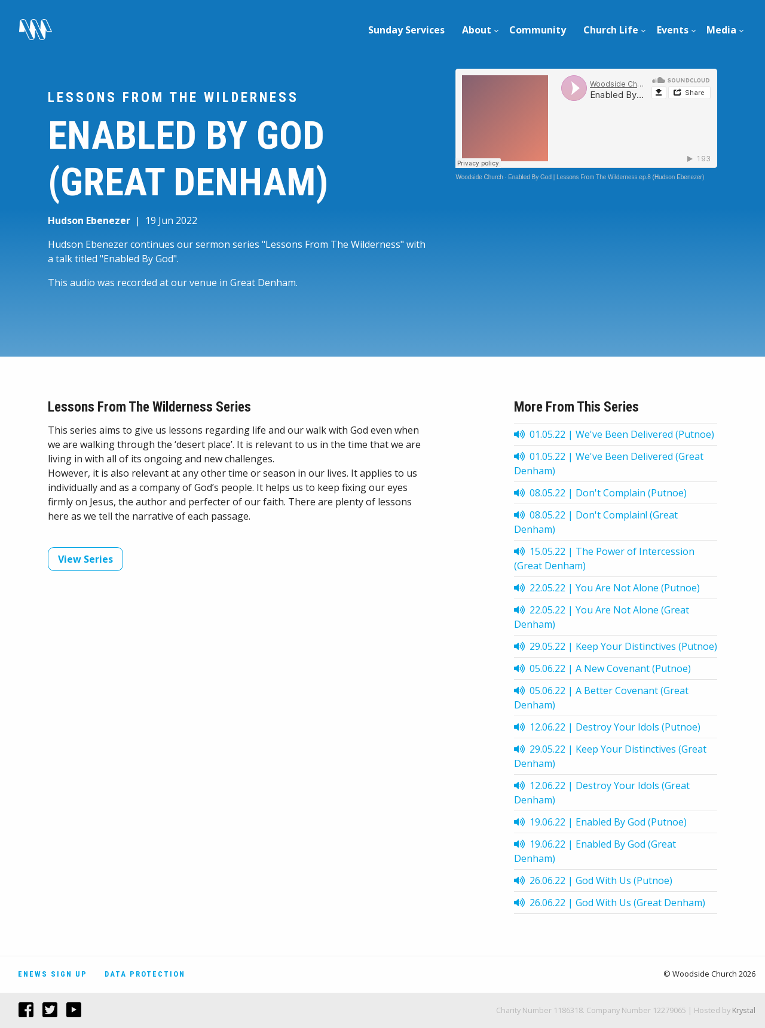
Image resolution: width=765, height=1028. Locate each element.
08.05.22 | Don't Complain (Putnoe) (600, 492)
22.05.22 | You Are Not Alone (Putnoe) (607, 587)
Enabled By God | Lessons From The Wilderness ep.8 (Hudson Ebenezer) (606, 177)
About (476, 29)
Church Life (610, 29)
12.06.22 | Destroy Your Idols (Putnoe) (607, 727)
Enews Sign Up (52, 973)
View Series (85, 559)
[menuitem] (407, 29)
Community (537, 29)
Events (672, 29)
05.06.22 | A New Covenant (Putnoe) (602, 668)
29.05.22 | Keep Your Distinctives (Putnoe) (615, 646)
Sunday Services (406, 29)
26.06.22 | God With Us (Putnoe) (593, 880)
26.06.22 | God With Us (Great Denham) (609, 902)
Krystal (743, 1010)
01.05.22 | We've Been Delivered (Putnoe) (614, 434)
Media (721, 29)
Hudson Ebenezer (89, 220)
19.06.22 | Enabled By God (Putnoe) (600, 821)
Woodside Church (479, 177)
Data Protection (145, 973)
